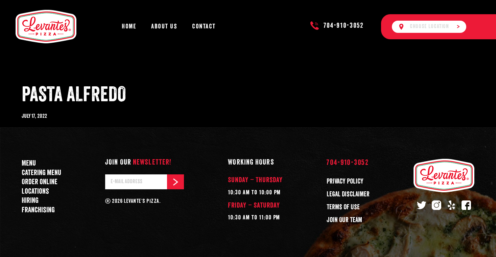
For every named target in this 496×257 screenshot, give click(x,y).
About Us (164, 26)
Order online (39, 182)
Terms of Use (343, 207)
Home (129, 26)
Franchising (38, 210)
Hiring (30, 200)
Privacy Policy (345, 181)
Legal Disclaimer (348, 194)
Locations (35, 191)
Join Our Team (344, 220)
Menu (29, 163)
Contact (204, 26)
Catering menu (41, 173)
